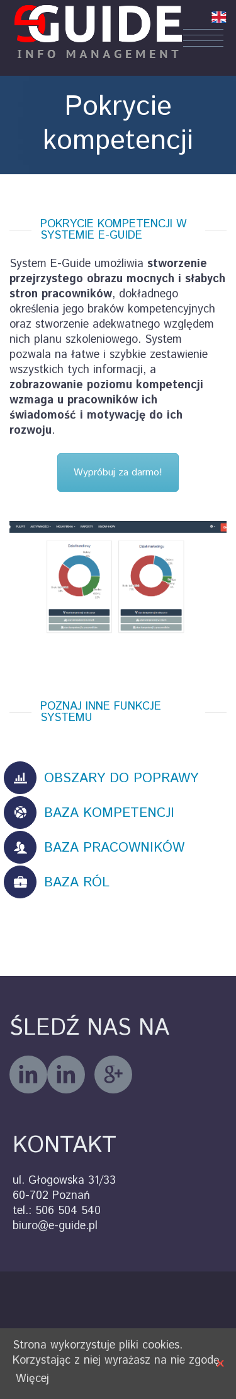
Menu (203, 38)
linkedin (66, 1074)
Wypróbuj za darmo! (118, 472)
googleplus (113, 1074)
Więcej (32, 1378)
